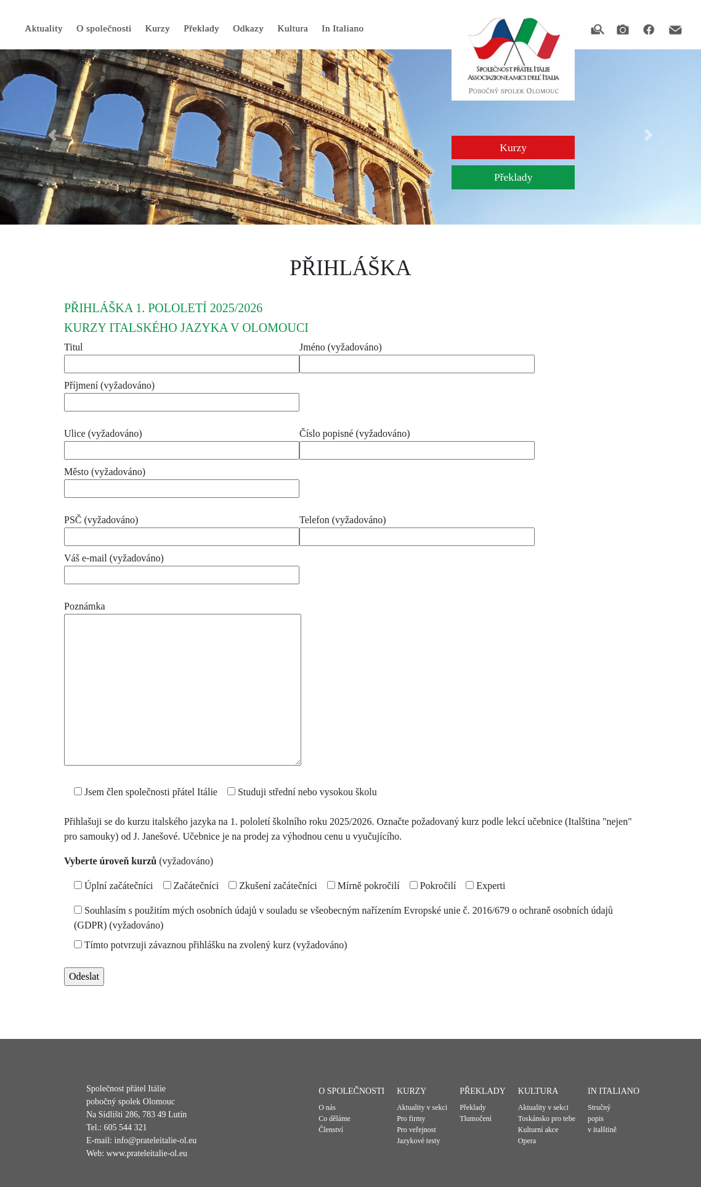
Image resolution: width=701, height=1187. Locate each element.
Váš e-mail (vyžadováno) (181, 566)
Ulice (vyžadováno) (181, 441)
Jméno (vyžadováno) (417, 355)
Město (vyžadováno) (181, 480)
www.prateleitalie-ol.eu (147, 1153)
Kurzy (157, 28)
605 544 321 (125, 1127)
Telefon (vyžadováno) (417, 528)
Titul (181, 355)
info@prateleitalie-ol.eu (156, 1140)
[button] (52, 135)
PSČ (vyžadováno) (181, 528)
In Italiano (342, 28)
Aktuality (44, 28)
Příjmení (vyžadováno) (181, 393)
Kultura (292, 28)
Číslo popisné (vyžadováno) (417, 441)
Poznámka (182, 684)
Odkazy (248, 28)
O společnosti (104, 28)
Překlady (201, 28)
